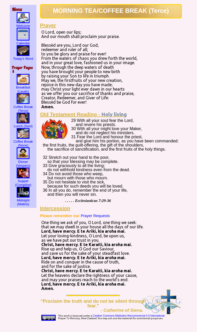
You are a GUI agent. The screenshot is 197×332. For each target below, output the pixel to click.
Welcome (23, 24)
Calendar (23, 41)
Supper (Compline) (23, 181)
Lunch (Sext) (23, 124)
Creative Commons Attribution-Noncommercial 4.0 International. (129, 315)
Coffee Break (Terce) (23, 106)
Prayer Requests (95, 215)
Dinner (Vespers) (23, 162)
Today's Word (23, 57)
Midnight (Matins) (23, 200)
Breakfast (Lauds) (23, 87)
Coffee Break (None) (23, 141)
